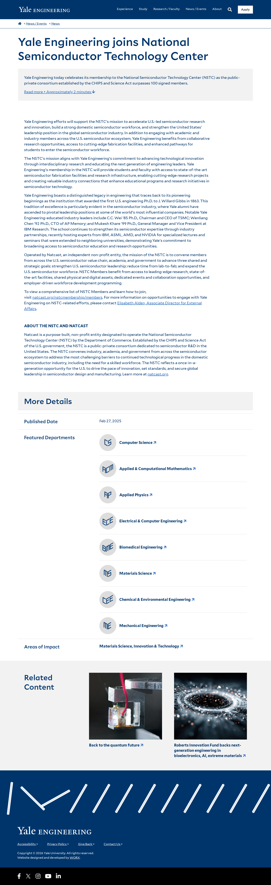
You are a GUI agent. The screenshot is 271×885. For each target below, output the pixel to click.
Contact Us (113, 844)
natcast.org (158, 374)
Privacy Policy (58, 844)
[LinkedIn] (58, 876)
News (55, 23)
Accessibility (27, 844)
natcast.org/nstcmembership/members (67, 297)
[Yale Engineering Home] (46, 10)
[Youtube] (48, 876)
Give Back (86, 844)
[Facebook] (19, 876)
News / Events (36, 23)
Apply (245, 9)
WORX (75, 857)
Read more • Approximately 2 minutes (59, 92)
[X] (28, 876)
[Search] (230, 10)
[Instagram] (38, 876)
